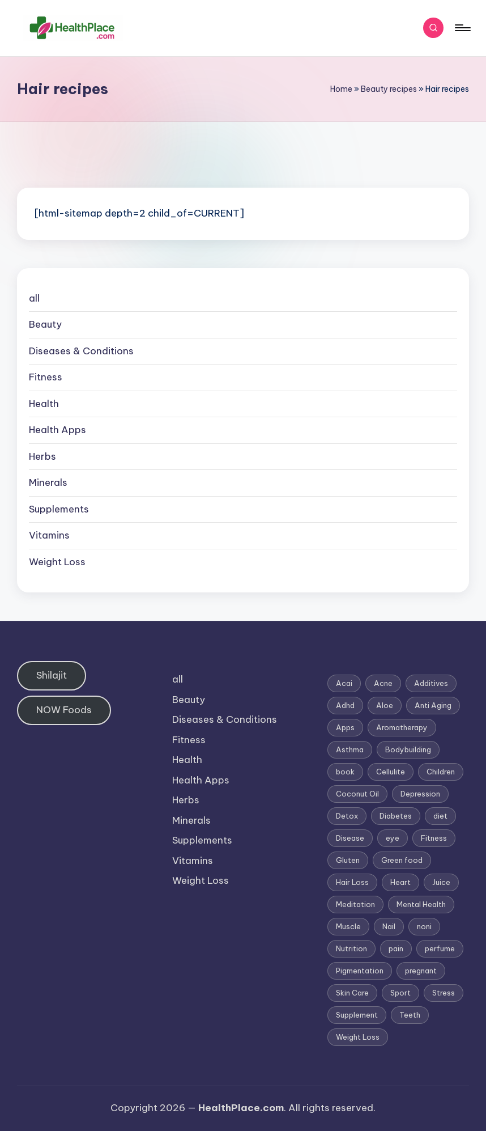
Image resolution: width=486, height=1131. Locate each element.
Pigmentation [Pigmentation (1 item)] (359, 970)
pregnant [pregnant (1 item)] (421, 970)
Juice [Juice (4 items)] (441, 882)
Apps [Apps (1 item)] (345, 727)
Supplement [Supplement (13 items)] (357, 1014)
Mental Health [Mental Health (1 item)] (421, 904)
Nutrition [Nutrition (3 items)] (351, 948)
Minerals (48, 482)
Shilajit (51, 675)
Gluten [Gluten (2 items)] (348, 860)
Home (341, 89)
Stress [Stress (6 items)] (443, 992)
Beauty (45, 324)
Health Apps (57, 429)
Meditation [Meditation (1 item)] (355, 904)
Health (44, 403)
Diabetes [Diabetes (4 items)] (396, 815)
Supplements (59, 509)
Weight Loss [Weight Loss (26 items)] (358, 1036)
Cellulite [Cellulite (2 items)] (390, 771)
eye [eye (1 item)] (392, 837)
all (34, 298)
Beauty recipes (389, 89)
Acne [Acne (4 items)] (383, 683)
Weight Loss (57, 562)
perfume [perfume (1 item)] (440, 948)
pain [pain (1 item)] (396, 948)
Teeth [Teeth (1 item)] (409, 1014)
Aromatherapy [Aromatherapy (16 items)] (402, 727)
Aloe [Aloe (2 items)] (384, 705)
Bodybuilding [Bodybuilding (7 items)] (408, 749)
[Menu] (462, 28)
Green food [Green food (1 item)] (402, 860)
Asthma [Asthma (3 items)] (350, 749)
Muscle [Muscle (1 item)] (348, 926)
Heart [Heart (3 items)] (400, 882)
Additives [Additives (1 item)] (431, 683)
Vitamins (49, 535)
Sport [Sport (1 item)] (400, 992)
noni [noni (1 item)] (424, 926)
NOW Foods (64, 710)
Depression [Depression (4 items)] (420, 793)
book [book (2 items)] (345, 771)
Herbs (42, 456)
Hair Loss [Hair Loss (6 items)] (352, 882)
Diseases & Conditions (81, 351)
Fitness (45, 377)
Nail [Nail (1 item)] (388, 926)
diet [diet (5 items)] (440, 815)
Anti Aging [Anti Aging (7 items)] (433, 705)
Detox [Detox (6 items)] (347, 815)
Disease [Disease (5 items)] (350, 837)
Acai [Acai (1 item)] (344, 683)
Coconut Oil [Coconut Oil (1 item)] (357, 793)
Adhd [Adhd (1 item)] (345, 705)
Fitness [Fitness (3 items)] (434, 837)
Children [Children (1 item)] (441, 771)
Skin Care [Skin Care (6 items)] (352, 992)
